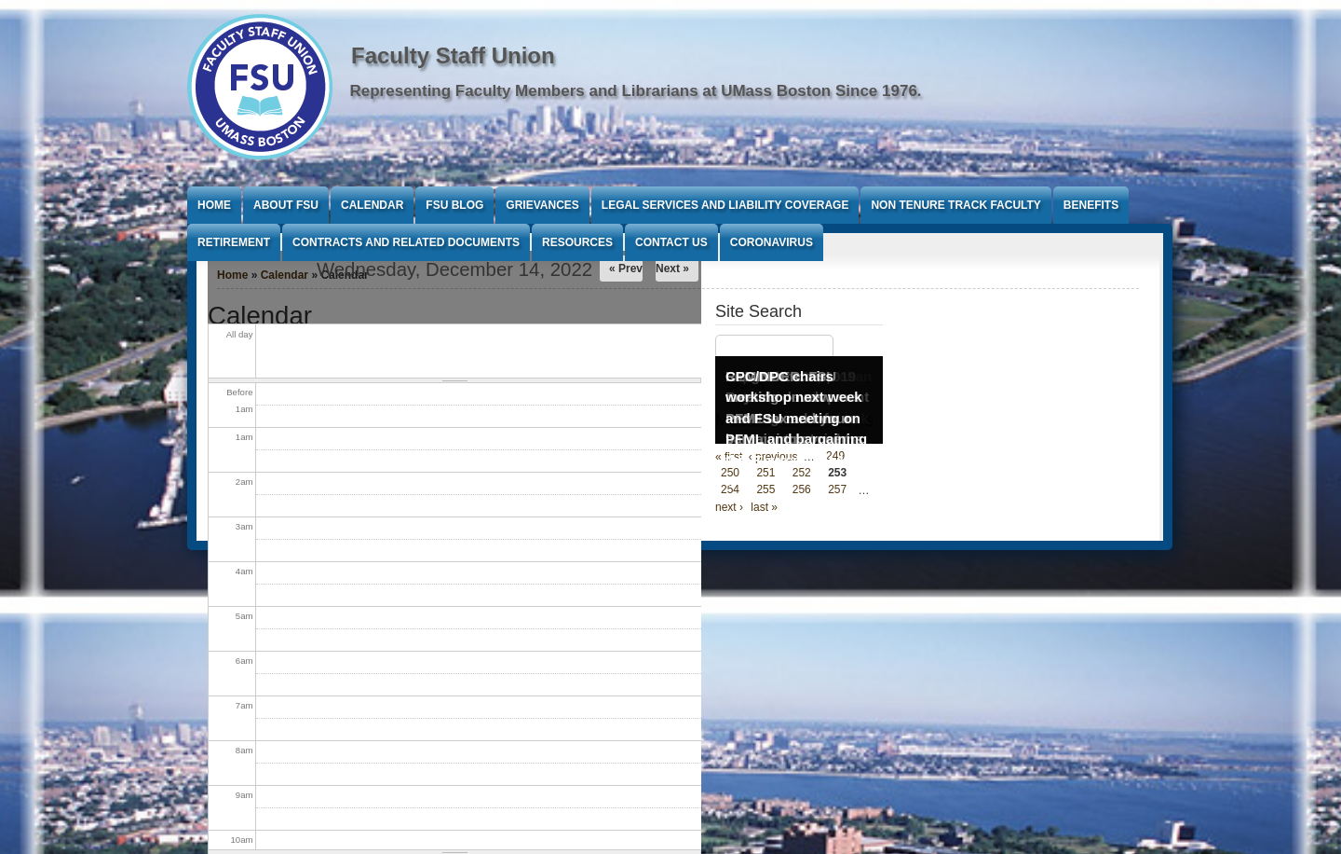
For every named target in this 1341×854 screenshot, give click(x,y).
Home (214, 205)
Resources (577, 242)
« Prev (626, 268)
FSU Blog (454, 205)
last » (764, 507)
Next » (672, 268)
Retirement (233, 242)
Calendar (372, 205)
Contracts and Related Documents (406, 242)
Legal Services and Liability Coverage (725, 205)
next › (729, 507)
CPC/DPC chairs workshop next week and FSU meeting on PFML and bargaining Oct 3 (796, 418)
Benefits (1090, 205)
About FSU (285, 205)
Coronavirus (771, 242)
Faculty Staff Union (453, 55)
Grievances (542, 205)
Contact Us (671, 242)
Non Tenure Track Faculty (955, 205)
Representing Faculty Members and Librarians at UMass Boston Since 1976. (636, 91)
